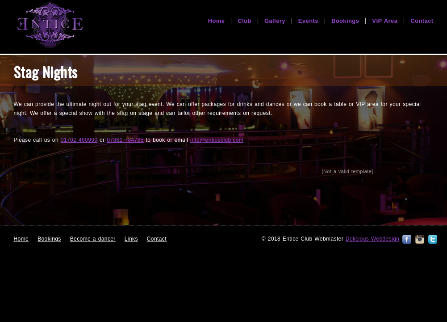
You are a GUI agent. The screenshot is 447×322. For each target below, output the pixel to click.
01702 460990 (79, 140)
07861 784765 (125, 140)
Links (131, 239)
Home (21, 239)
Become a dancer (93, 239)
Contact (157, 239)
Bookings (49, 239)
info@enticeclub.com (216, 140)
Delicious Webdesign (372, 239)
